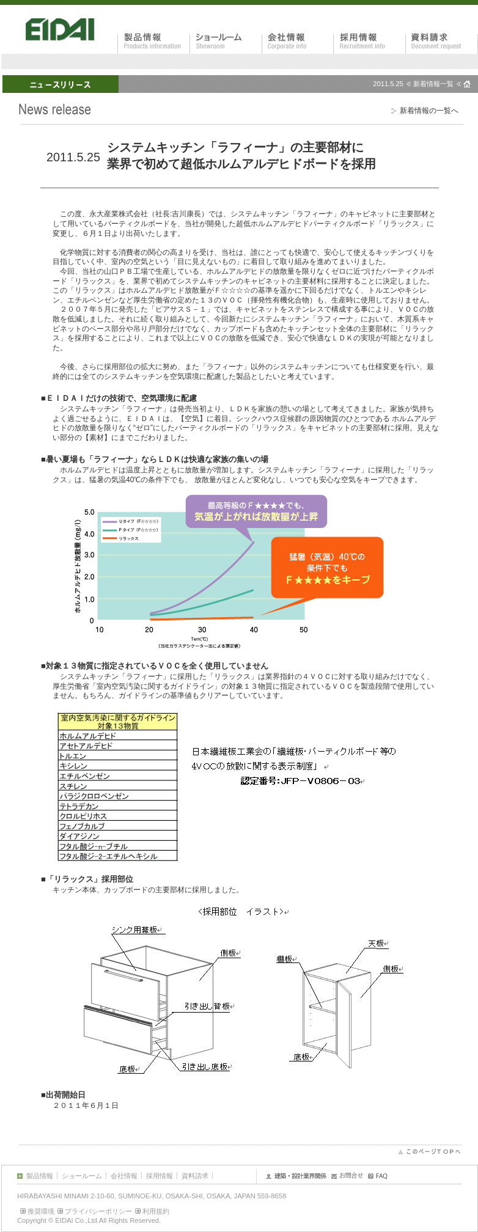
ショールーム (82, 1175)
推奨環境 (41, 1211)
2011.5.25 (388, 83)
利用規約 (155, 1211)
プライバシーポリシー (98, 1211)
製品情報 (39, 1175)
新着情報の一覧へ (429, 110)
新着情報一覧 (433, 83)
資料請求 (195, 1175)
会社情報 (124, 1175)
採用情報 (159, 1175)
